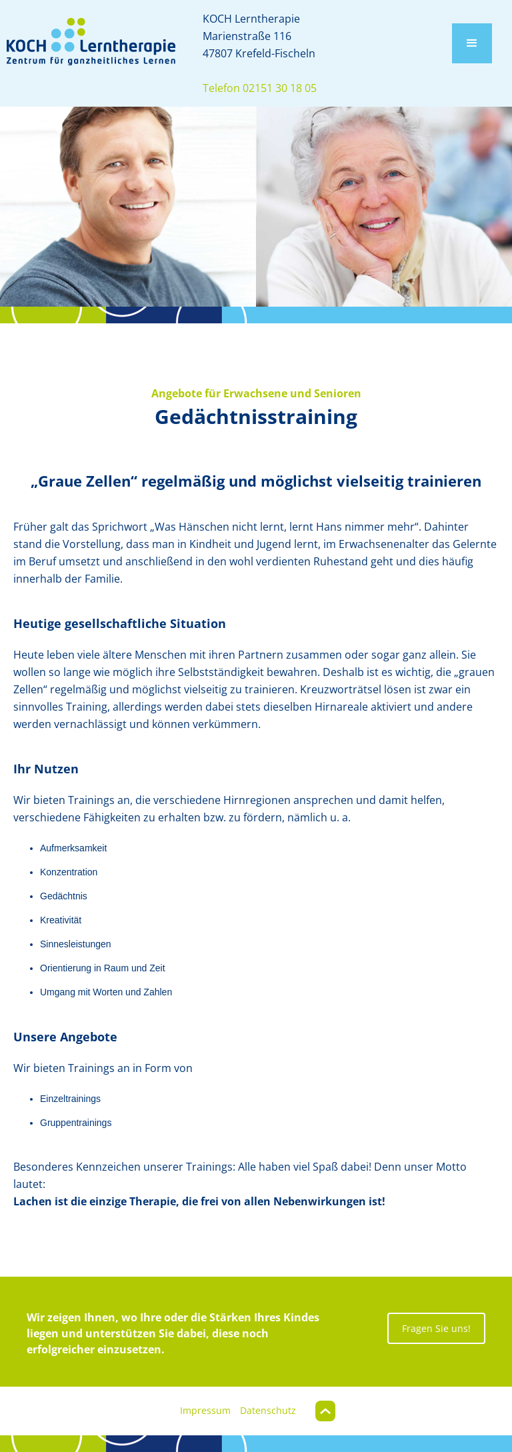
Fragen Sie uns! (436, 1328)
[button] (472, 43)
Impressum (205, 1410)
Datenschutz (268, 1410)
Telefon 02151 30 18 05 (260, 88)
